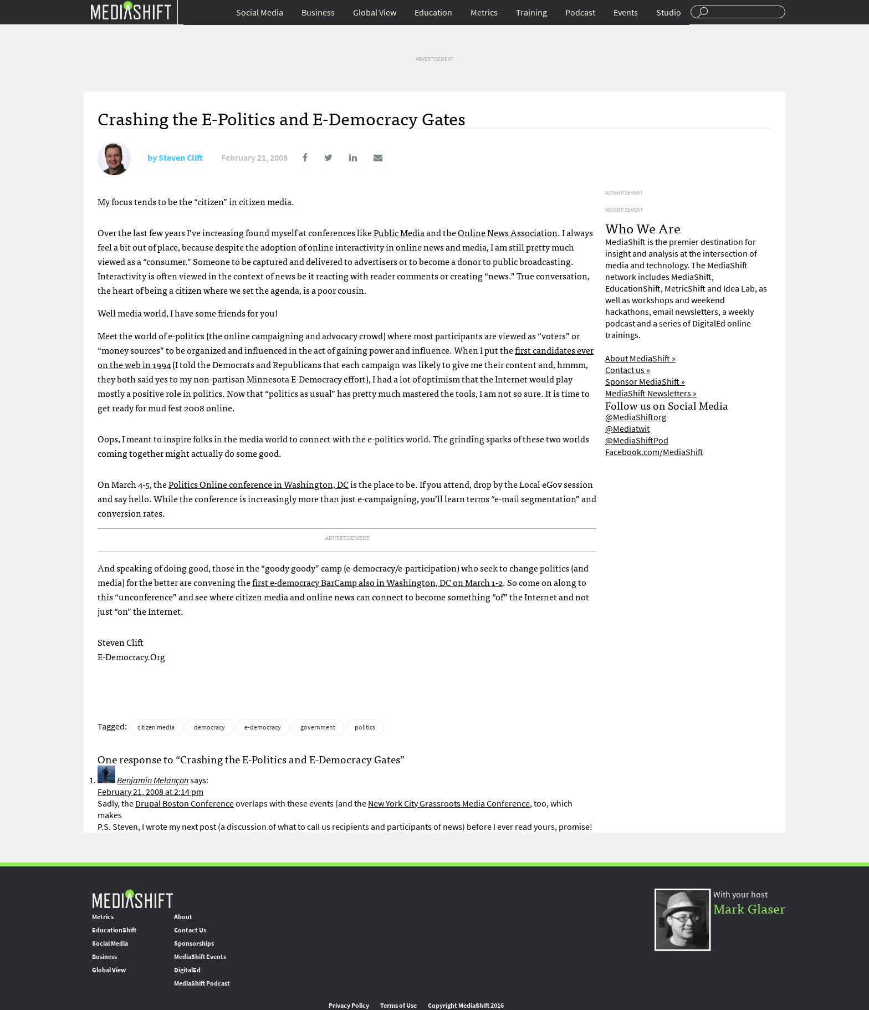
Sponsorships (194, 943)
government (317, 727)
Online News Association (508, 232)
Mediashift (130, 9)
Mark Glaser (749, 908)
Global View (374, 12)
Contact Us (190, 930)
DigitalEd (187, 970)
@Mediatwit (627, 429)
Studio (668, 12)
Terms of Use (398, 1005)
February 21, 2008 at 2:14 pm (150, 792)
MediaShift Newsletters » (651, 393)
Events (626, 12)
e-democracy (262, 727)
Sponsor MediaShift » (645, 381)
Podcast (580, 12)
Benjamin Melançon (152, 780)
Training (531, 12)
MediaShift (132, 898)
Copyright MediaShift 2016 (466, 1005)
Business (318, 12)
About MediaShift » (640, 358)
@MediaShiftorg (635, 417)
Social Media (259, 12)
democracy (209, 727)
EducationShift (114, 930)
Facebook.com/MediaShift (654, 452)
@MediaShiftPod (636, 440)
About (183, 916)
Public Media (399, 232)
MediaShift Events (200, 956)
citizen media (156, 727)
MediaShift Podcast (202, 983)
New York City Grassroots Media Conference (449, 803)
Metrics (484, 12)
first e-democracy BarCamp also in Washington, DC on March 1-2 (377, 582)
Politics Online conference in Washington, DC (258, 484)
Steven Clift (181, 158)
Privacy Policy (349, 1005)
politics (365, 727)
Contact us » (627, 370)
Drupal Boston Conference (184, 803)
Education (433, 12)
